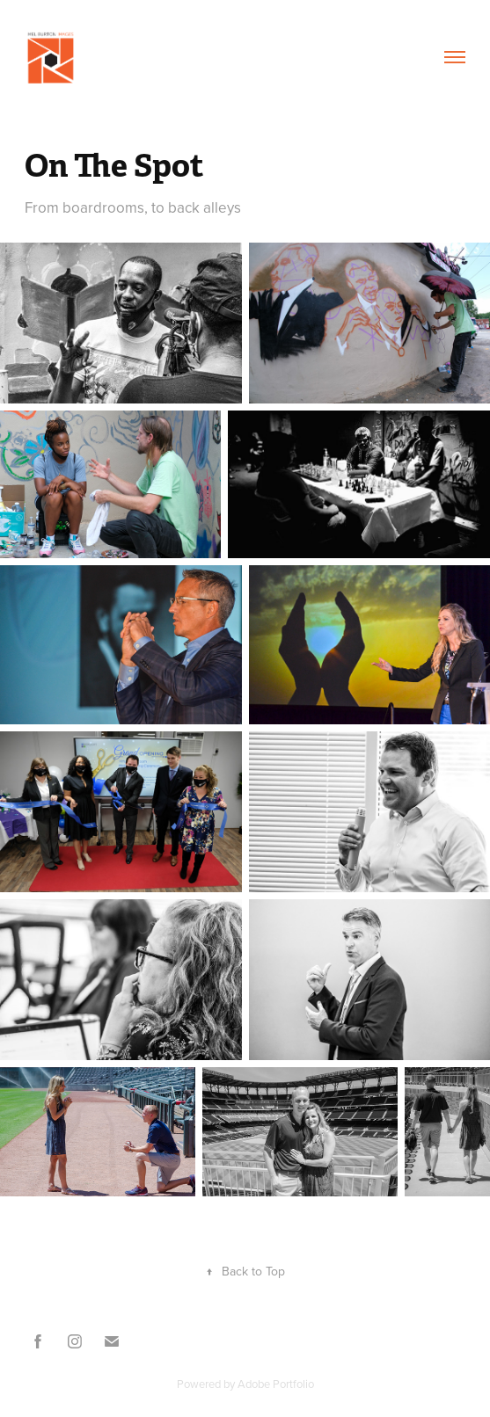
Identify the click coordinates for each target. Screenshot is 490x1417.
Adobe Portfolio (276, 1384)
